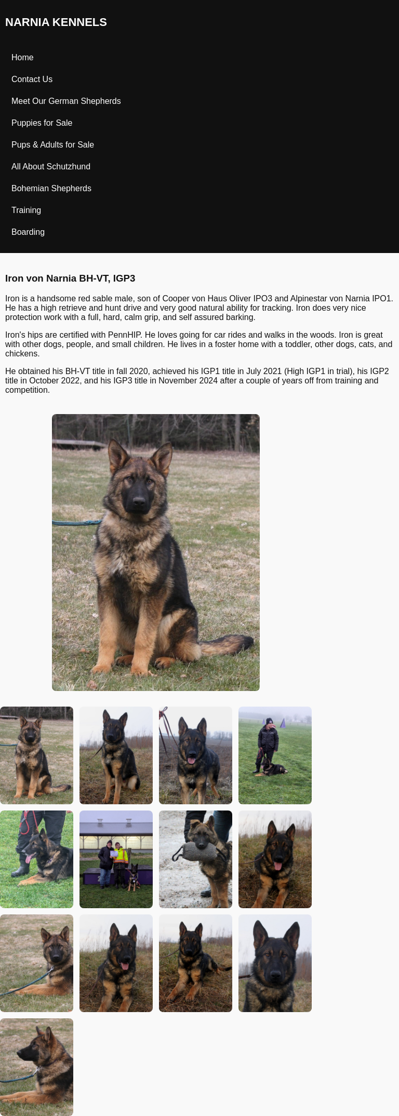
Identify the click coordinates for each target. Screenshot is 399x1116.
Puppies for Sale (41, 122)
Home (22, 57)
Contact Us (31, 79)
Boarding (28, 232)
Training (26, 210)
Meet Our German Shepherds (66, 101)
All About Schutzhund (50, 166)
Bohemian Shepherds (51, 188)
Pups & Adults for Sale (52, 144)
